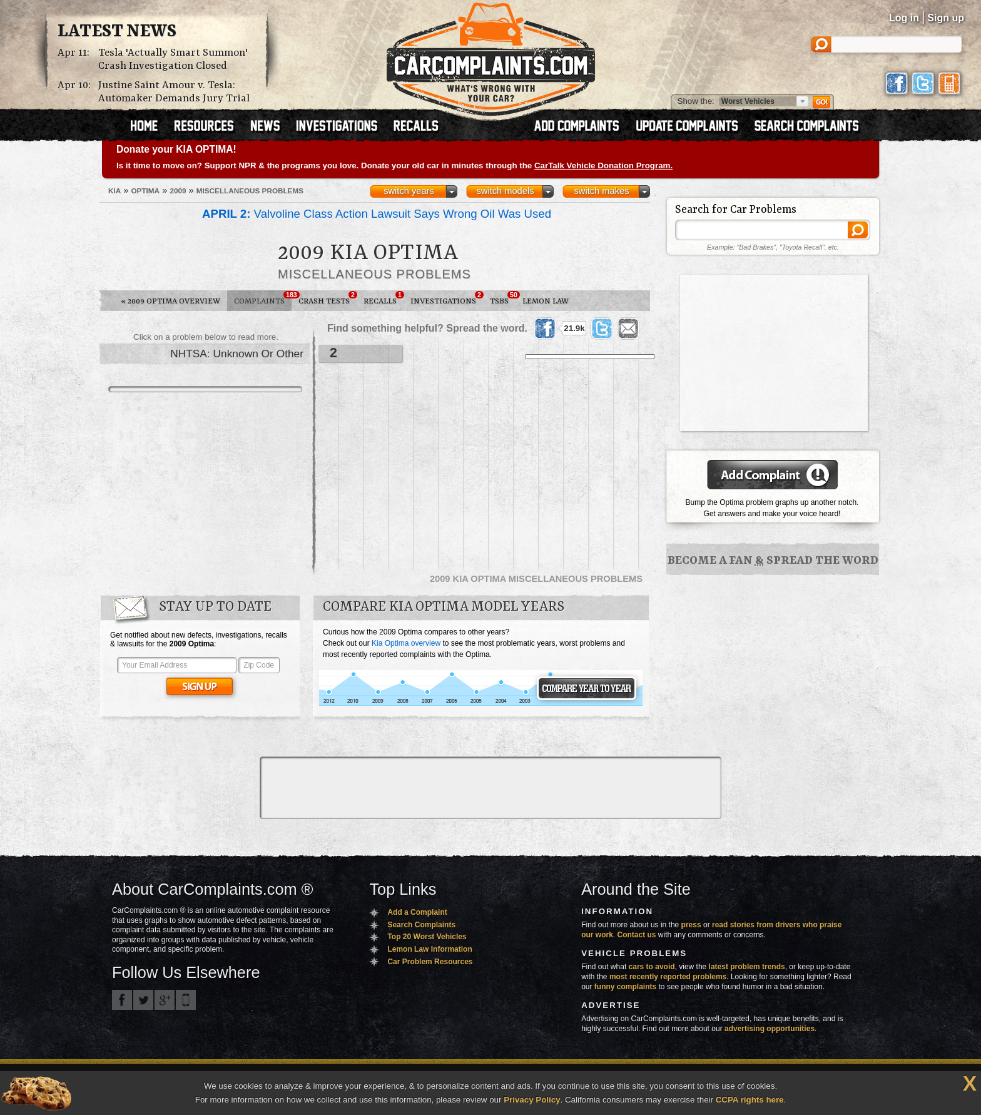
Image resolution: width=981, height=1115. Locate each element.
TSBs (503, 298)
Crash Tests (327, 298)
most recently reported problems (667, 976)
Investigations (446, 298)
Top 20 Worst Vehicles (426, 936)
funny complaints (625, 986)
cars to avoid (652, 966)
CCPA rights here (750, 1099)
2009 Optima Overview (170, 301)
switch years (409, 191)
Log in (904, 18)
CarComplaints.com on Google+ (165, 1000)
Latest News (117, 32)
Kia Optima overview (406, 643)
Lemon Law (545, 301)
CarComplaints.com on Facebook (122, 1000)
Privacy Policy (532, 1099)
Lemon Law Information (429, 949)
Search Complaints (421, 924)
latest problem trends (747, 966)
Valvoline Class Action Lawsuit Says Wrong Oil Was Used (376, 213)
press (691, 924)
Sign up (945, 18)
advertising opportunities (769, 1028)
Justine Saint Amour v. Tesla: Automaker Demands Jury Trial (174, 91)
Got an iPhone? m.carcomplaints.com (186, 1000)
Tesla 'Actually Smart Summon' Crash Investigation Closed (173, 59)
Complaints (263, 298)
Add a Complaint (417, 912)
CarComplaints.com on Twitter (143, 1000)
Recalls (383, 298)
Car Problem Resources (429, 961)
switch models (505, 191)
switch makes (601, 191)
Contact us (637, 934)
